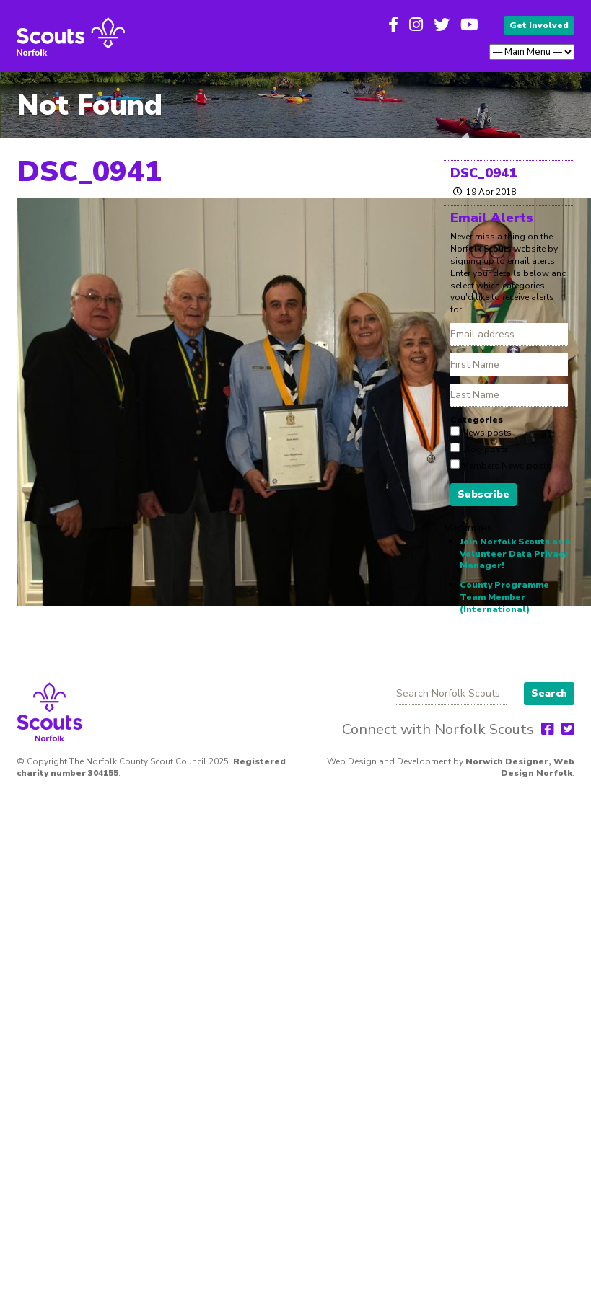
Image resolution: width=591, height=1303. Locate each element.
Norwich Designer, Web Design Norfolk (519, 767)
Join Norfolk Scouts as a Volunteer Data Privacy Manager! (515, 554)
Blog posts (484, 449)
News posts (486, 432)
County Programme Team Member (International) (504, 597)
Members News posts (505, 466)
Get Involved (539, 25)
